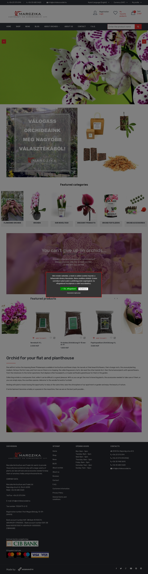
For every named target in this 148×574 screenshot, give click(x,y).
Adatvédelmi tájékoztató (74, 293)
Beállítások (83, 289)
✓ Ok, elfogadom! (68, 289)
